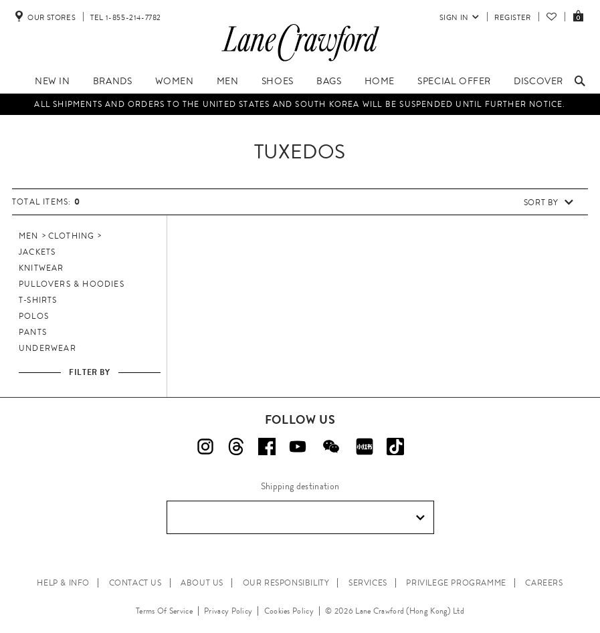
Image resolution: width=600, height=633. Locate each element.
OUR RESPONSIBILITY (286, 583)
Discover (538, 81)
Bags (328, 81)
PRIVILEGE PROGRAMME (456, 583)
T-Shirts (38, 300)
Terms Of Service (164, 611)
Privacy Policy (228, 611)
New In (52, 81)
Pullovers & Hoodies (71, 284)
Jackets (37, 252)
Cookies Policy (289, 611)
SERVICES (367, 583)
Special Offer (454, 81)
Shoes (278, 81)
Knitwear (41, 268)
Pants (33, 332)
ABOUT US (202, 583)
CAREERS (544, 583)
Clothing (71, 236)
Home (380, 81)
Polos (34, 316)
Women (174, 81)
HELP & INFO (63, 583)
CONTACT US (135, 583)
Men (228, 81)
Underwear (47, 348)
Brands (112, 81)
